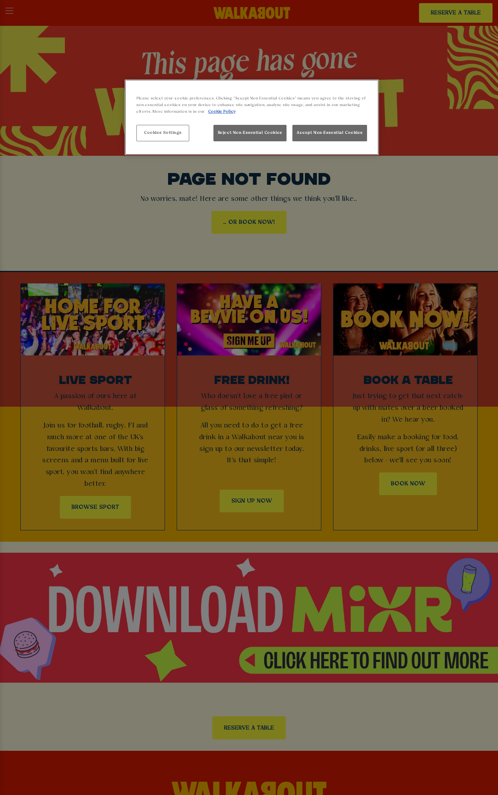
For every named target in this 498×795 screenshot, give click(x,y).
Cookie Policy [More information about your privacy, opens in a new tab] (221, 111)
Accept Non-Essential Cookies (330, 132)
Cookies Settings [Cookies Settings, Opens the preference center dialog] (163, 132)
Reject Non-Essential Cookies (250, 132)
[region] (252, 117)
